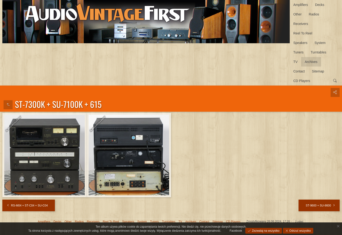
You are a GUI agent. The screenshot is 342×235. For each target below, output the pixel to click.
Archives (311, 62)
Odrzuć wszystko (300, 230)
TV (295, 62)
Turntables (318, 52)
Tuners (298, 52)
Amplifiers (300, 5)
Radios (314, 14)
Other (297, 14)
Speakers (300, 43)
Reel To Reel (302, 33)
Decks (319, 5)
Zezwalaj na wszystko (265, 230)
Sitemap (318, 71)
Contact (299, 71)
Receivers (300, 24)
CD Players (301, 81)
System (320, 43)
